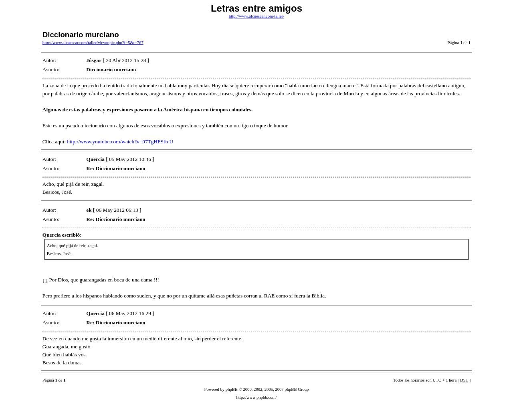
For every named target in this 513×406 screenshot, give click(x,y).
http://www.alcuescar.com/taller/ (256, 16)
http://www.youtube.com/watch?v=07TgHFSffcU (120, 142)
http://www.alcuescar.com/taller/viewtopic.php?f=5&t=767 (92, 42)
